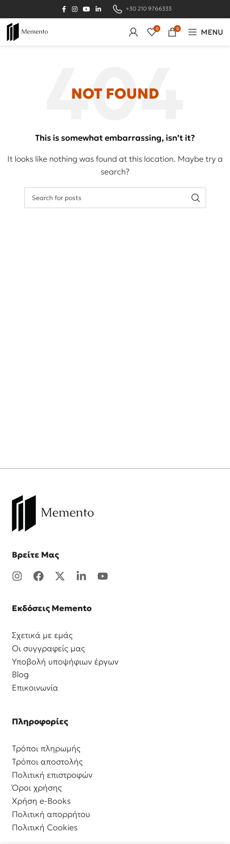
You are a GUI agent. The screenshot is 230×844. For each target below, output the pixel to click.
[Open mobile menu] (206, 32)
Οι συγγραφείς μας (48, 648)
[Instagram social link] (74, 9)
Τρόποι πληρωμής (46, 748)
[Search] (115, 197)
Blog (20, 674)
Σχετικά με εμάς (42, 635)
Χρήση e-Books (41, 801)
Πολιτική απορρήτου (51, 814)
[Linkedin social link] (98, 9)
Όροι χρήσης (37, 787)
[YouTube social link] (86, 9)
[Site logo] (27, 31)
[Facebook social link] (63, 9)
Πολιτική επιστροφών (52, 775)
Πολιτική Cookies (45, 827)
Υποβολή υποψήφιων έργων (65, 661)
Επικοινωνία (35, 687)
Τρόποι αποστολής (47, 761)
